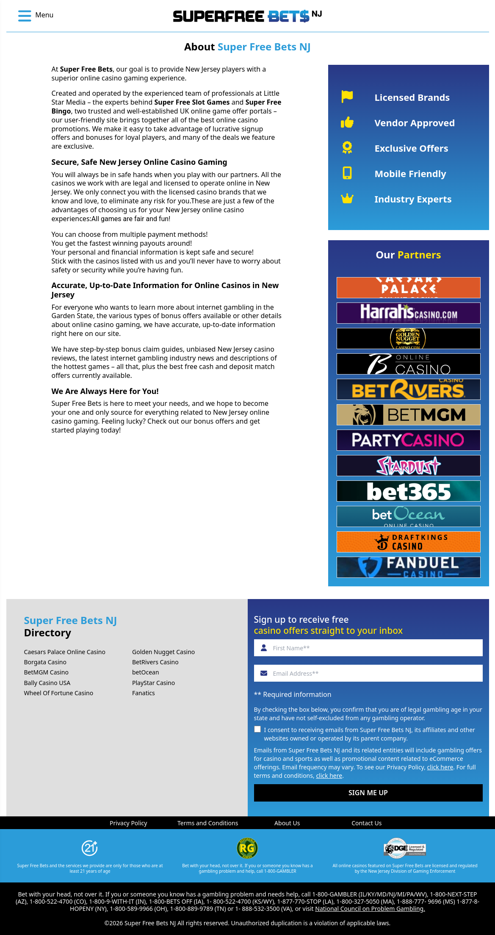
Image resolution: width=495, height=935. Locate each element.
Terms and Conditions (207, 823)
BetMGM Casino (46, 672)
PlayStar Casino (153, 683)
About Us (287, 823)
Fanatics (143, 693)
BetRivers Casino (155, 662)
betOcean (145, 672)
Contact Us (366, 823)
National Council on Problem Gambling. (370, 908)
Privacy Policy (128, 823)
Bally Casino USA (47, 683)
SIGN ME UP (368, 792)
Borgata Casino (45, 662)
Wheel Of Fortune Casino (59, 693)
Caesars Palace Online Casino (64, 652)
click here (440, 767)
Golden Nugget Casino (163, 652)
